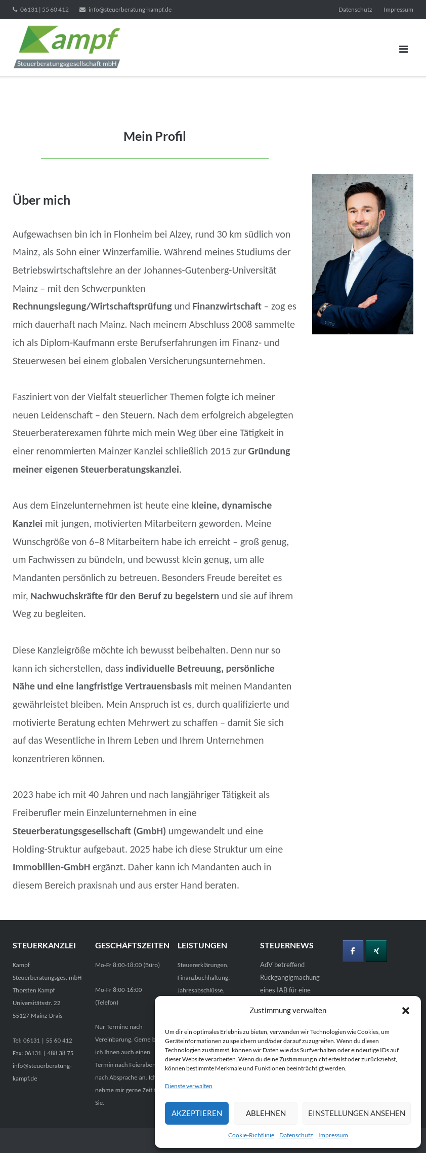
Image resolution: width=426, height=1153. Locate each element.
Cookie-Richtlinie (251, 1135)
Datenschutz (296, 1135)
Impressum (333, 1135)
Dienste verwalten (188, 1086)
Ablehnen (266, 1113)
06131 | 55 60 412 (44, 9)
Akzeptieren (197, 1113)
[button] (406, 1011)
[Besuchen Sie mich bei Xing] (376, 951)
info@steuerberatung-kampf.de (130, 9)
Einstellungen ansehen (356, 1113)
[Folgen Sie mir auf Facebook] (353, 951)
